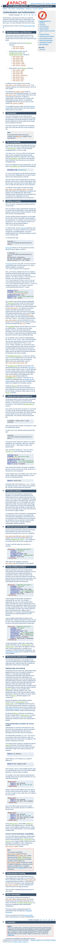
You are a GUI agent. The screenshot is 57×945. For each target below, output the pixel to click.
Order (22, 839)
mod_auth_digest (18, 48)
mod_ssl (18, 136)
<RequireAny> (10, 646)
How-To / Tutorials (38, 8)
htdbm (7, 381)
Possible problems (44, 34)
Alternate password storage (46, 36)
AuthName (11, 326)
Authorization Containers (12, 651)
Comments (42, 49)
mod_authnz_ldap (18, 63)
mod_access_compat (16, 103)
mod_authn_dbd (18, 58)
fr (27, 15)
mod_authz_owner (18, 79)
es (24, 15)
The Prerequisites (44, 26)
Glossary (48, 3)
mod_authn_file (18, 62)
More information (43, 44)
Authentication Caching (45, 42)
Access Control (28, 915)
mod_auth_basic (18, 46)
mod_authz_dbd (18, 72)
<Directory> (12, 148)
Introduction (42, 24)
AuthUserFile (12, 366)
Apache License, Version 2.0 (20, 941)
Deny (30, 839)
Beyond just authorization (46, 40)
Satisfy (8, 841)
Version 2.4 (29, 8)
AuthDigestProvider (16, 54)
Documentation (20, 8)
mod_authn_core (10, 85)
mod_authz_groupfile (20, 75)
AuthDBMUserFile (11, 377)
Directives (38, 3)
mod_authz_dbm (18, 73)
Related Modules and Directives (19, 32)
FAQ (43, 3)
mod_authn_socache (19, 65)
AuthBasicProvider (15, 53)
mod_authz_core (24, 85)
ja (30, 15)
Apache (5, 8)
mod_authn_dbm (18, 60)
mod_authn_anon (18, 56)
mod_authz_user (18, 80)
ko (33, 15)
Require (24, 68)
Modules (33, 3)
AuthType (28, 43)
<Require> (29, 823)
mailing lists (11, 935)
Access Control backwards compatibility (19, 834)
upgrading (20, 867)
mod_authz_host (18, 77)
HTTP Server (11, 8)
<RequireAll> (26, 645)
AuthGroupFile (29, 404)
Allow (26, 839)
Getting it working (44, 28)
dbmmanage (28, 379)
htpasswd (23, 228)
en (21, 15)
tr (35, 15)
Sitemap (53, 3)
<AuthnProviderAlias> (25, 902)
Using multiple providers (45, 38)
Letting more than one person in (19, 396)
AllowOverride (15, 158)
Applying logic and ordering (15, 668)
